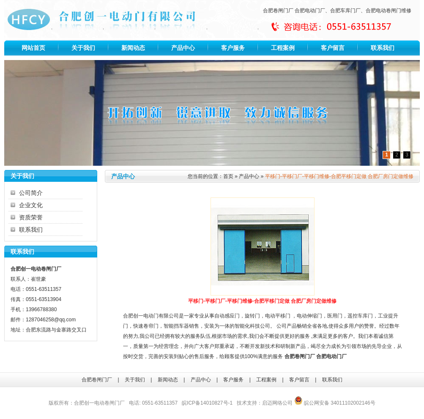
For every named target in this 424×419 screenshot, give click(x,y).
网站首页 (33, 47)
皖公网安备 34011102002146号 (334, 403)
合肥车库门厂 (345, 11)
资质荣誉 (31, 217)
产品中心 (183, 47)
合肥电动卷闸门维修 (388, 11)
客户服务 (233, 47)
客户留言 (333, 47)
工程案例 (283, 47)
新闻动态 (133, 47)
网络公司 (282, 403)
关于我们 (83, 47)
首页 (228, 176)
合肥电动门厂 (310, 11)
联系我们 (382, 47)
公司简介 (31, 192)
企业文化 (31, 205)
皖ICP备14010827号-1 (207, 403)
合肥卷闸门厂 (278, 11)
